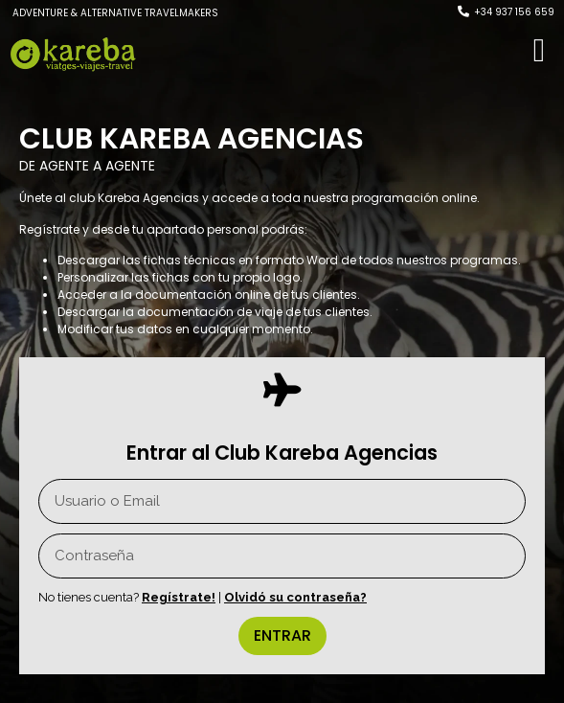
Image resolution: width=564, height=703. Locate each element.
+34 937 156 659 (514, 12)
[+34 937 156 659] (463, 11)
